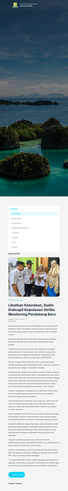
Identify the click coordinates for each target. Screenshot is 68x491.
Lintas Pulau (15, 233)
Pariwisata (15, 237)
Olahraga (14, 247)
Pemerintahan (16, 213)
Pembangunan (16, 223)
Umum (14, 242)
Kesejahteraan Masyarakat (20, 228)
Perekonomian (16, 218)
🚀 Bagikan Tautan (17, 475)
